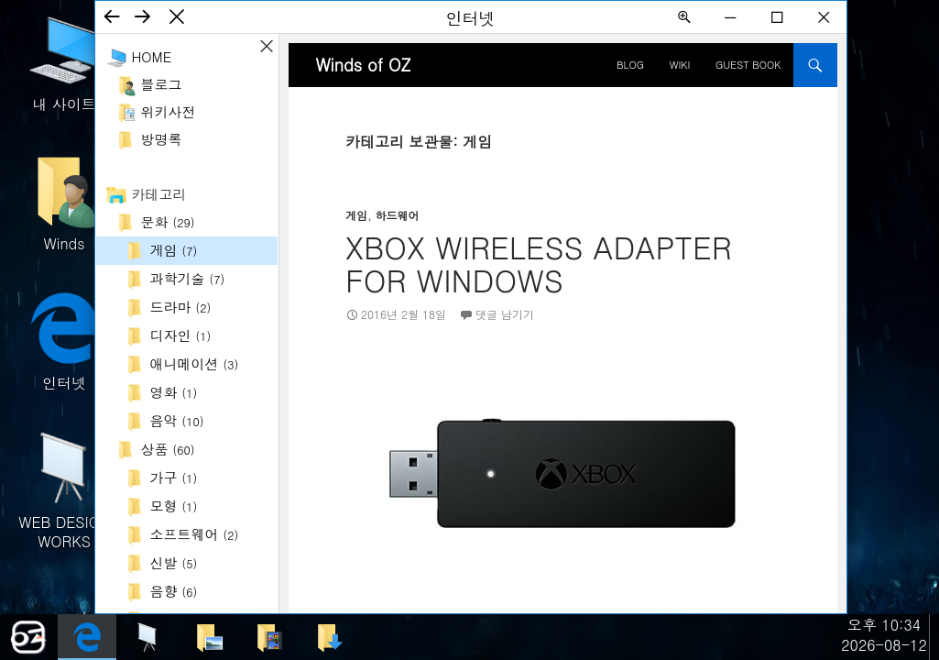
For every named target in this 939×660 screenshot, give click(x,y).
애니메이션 (194, 363)
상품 (168, 448)
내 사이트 (64, 62)
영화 (174, 392)
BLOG (630, 65)
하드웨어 (398, 215)
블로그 (161, 84)
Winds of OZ (363, 64)
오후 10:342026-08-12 (884, 634)
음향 (174, 590)
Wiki (680, 65)
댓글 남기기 (504, 314)
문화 (168, 221)
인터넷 (64, 340)
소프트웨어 (194, 534)
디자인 (181, 335)
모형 (174, 505)
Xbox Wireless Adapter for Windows (538, 263)
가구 (174, 477)
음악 (177, 420)
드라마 (181, 306)
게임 (174, 249)
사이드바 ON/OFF (266, 46)
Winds (64, 201)
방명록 (161, 138)
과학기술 (187, 278)
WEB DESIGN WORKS (64, 488)
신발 (174, 562)
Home (152, 56)
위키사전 (168, 111)
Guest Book (748, 65)
